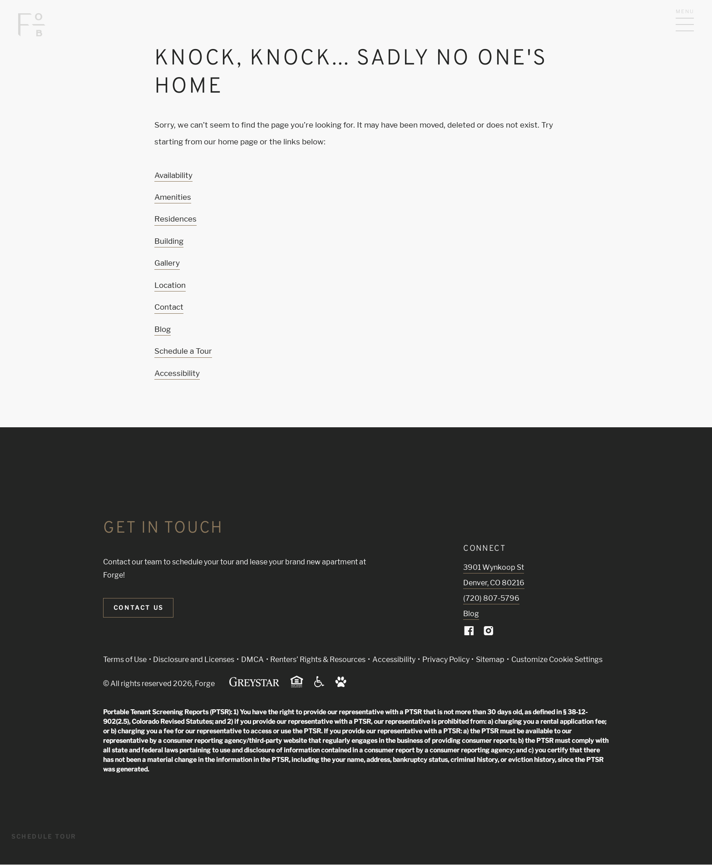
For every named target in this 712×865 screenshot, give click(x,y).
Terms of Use (125, 659)
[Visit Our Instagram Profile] (488, 632)
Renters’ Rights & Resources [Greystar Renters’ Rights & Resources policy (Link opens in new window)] (318, 659)
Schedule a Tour (183, 351)
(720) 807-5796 (491, 598)
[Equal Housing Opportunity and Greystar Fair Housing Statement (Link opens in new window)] (296, 686)
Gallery (167, 262)
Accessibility (177, 373)
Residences (175, 218)
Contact (168, 306)
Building (168, 241)
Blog (162, 329)
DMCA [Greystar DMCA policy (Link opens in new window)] (252, 659)
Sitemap (490, 659)
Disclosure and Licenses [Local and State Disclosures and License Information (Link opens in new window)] (193, 659)
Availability (173, 175)
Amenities (172, 197)
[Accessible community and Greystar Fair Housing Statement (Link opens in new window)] (319, 685)
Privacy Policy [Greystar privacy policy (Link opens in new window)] (446, 659)
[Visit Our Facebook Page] (469, 632)
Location (170, 285)
